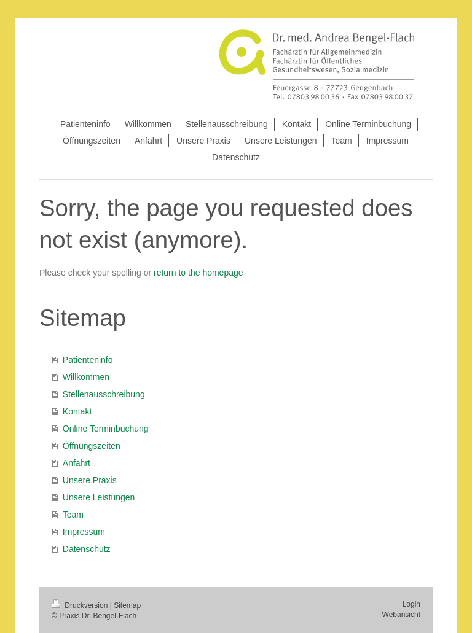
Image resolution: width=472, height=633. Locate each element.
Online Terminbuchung (106, 428)
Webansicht (401, 614)
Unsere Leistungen (99, 497)
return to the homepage (198, 273)
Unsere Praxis (90, 480)
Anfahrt (76, 463)
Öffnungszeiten (91, 446)
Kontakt (77, 411)
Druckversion (81, 605)
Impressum (84, 532)
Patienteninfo (88, 360)
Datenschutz (87, 549)
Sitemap (127, 605)
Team (73, 514)
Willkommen (86, 377)
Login (411, 604)
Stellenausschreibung (104, 394)
